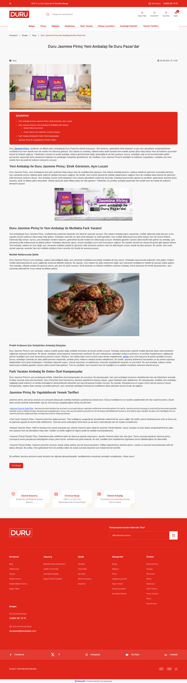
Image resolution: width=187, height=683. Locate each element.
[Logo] (19, 14)
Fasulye (149, 569)
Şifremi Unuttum (85, 579)
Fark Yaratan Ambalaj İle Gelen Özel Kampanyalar (38, 136)
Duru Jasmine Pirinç (18, 351)
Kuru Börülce (151, 604)
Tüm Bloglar (16, 465)
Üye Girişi (81, 574)
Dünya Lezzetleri (119, 589)
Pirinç (114, 574)
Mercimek (150, 574)
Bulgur (115, 564)
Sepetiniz (82, 584)
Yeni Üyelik (82, 569)
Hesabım (81, 564)
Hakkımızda (14, 569)
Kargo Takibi (14, 589)
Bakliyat (115, 569)
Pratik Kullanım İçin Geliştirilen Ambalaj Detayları (42, 132)
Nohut (148, 579)
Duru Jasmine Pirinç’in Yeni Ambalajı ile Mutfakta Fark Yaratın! (43, 125)
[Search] (79, 14)
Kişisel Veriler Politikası (53, 579)
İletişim (12, 574)
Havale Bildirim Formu (18, 584)
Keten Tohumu (152, 594)
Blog (11, 564)
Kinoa (148, 599)
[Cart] (176, 14)
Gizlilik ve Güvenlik (51, 569)
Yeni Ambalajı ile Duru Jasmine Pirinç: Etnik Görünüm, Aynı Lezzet (45, 121)
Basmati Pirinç (152, 564)
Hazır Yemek (117, 584)
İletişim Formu (15, 579)
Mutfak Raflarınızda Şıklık (33, 128)
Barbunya (150, 584)
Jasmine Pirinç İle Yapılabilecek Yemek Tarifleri (37, 140)
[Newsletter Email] (143, 535)
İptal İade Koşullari (51, 574)
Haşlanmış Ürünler (119, 579)
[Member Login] (166, 14)
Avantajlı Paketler (119, 594)
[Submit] (173, 535)
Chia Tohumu (151, 589)
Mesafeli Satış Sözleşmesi (54, 564)
